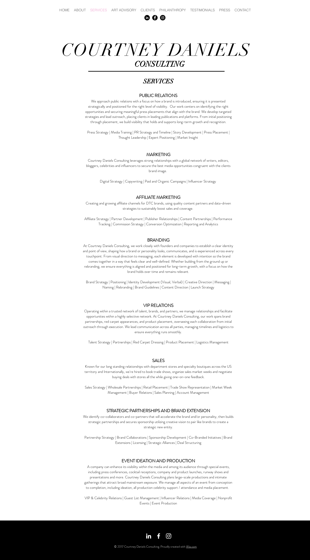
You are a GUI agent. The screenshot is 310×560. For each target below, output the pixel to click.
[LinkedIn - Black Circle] (147, 17)
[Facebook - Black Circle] (155, 17)
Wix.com (191, 546)
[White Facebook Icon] (158, 536)
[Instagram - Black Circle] (162, 17)
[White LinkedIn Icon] (148, 536)
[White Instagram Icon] (168, 536)
